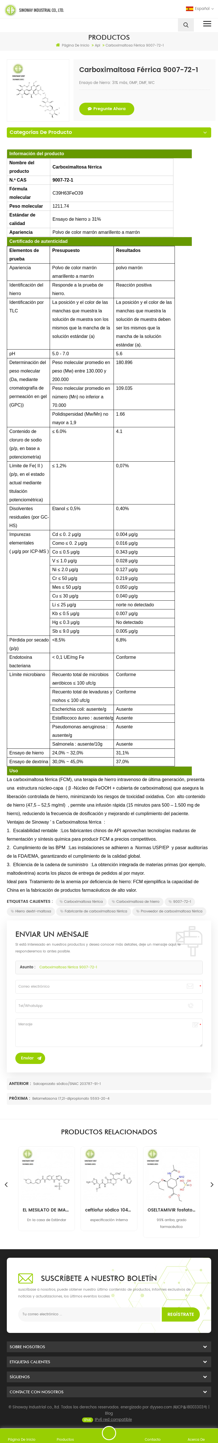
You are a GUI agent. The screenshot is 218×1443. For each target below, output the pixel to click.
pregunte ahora (107, 109)
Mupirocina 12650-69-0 (46, 1210)
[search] (186, 24)
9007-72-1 (180, 901)
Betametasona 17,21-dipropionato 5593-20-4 (71, 1098)
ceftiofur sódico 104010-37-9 (171, 1210)
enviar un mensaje (109, 1433)
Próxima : (20, 1098)
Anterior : (20, 1083)
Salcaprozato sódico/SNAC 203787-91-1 (67, 1084)
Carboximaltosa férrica (81, 901)
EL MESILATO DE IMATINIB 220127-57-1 (109, 1210)
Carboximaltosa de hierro (136, 901)
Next (212, 1184)
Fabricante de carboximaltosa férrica (93, 911)
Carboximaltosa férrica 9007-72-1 (68, 967)
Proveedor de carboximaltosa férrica (169, 911)
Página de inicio (72, 45)
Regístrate (180, 1314)
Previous (6, 1184)
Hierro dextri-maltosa (31, 911)
